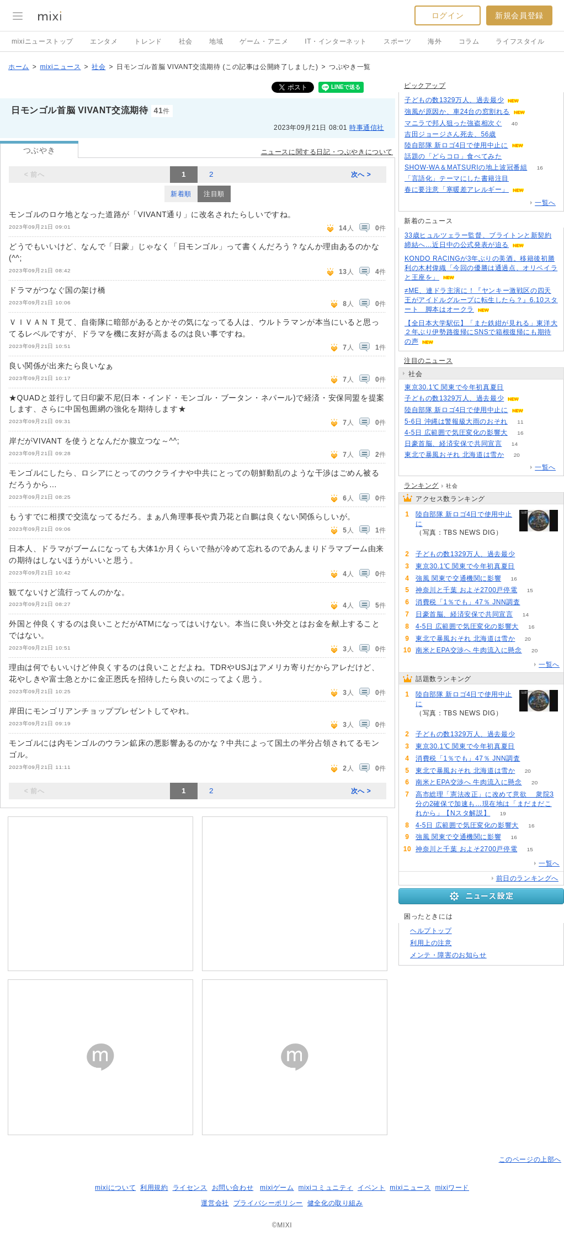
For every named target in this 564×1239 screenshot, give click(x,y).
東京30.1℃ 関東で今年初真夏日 (454, 387)
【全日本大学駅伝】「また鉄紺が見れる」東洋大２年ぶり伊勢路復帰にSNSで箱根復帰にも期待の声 (481, 332)
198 (532, 399)
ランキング (421, 485)
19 (503, 813)
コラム (469, 41)
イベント (371, 1187)
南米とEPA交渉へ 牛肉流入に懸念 (469, 650)
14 (515, 444)
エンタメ (104, 41)
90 (509, 134)
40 (515, 123)
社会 (186, 41)
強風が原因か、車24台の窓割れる (457, 111)
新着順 (181, 194)
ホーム (18, 67)
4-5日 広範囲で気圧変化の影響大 (456, 432)
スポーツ (397, 41)
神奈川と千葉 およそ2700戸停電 (466, 590)
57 (533, 602)
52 (521, 179)
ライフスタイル (520, 41)
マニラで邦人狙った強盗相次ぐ (453, 123)
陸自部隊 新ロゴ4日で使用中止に (456, 145)
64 (515, 157)
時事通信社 (366, 127)
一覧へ (545, 203)
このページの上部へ (530, 1159)
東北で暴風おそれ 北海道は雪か (454, 454)
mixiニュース (60, 67)
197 (532, 100)
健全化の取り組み (335, 1203)
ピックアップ (425, 85)
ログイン (448, 15)
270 (536, 410)
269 (536, 146)
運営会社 (214, 1203)
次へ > (361, 174)
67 (538, 112)
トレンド (148, 41)
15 (530, 590)
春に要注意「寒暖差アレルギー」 (457, 189)
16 (540, 168)
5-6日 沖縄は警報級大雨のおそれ (456, 421)
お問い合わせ (233, 1187)
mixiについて (115, 1187)
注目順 (214, 194)
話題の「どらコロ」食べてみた (453, 156)
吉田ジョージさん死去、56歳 (450, 134)
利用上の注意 (431, 943)
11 (520, 422)
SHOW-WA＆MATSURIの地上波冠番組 (466, 167)
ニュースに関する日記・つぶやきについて (327, 152)
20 (517, 455)
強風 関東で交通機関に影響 (458, 578)
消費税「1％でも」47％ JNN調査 (468, 602)
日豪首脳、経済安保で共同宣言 (453, 443)
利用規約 (154, 1187)
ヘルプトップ (431, 931)
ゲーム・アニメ (264, 41)
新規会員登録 (519, 15)
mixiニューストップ (42, 41)
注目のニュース (428, 361)
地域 (216, 41)
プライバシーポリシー (268, 1203)
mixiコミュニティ (326, 1187)
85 (516, 387)
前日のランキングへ (527, 878)
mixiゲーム (277, 1187)
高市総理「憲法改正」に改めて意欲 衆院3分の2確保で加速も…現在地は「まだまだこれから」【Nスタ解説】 (485, 803)
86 (537, 190)
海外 (434, 41)
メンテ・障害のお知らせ (448, 955)
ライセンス (190, 1187)
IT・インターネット (336, 41)
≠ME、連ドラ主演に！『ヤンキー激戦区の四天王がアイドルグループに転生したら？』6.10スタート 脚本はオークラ (481, 300)
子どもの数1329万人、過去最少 (454, 100)
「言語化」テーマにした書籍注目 (457, 178)
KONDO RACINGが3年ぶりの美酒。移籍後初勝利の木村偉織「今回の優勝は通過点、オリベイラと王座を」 (481, 268)
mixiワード (452, 1187)
